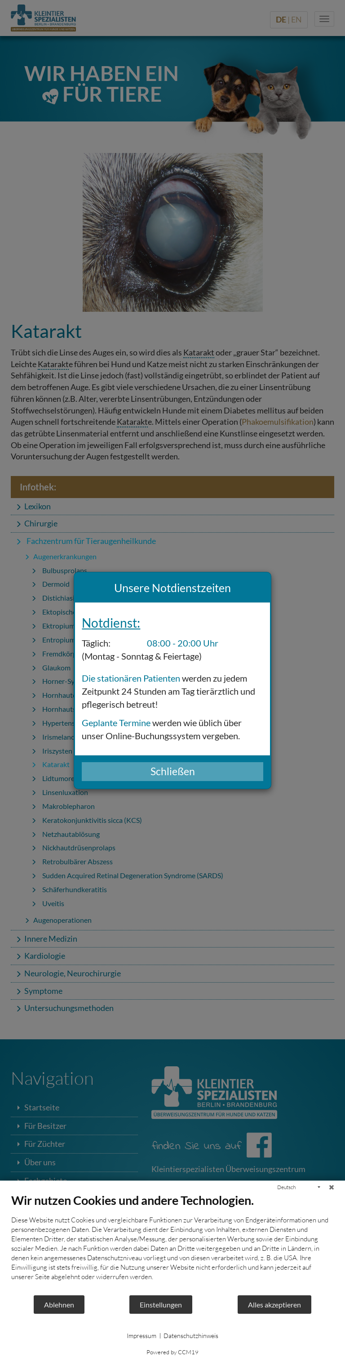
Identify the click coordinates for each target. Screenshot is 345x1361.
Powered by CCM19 (172, 1352)
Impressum (141, 1335)
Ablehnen (59, 1304)
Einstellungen (161, 1304)
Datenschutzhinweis (191, 1335)
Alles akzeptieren (274, 1304)
